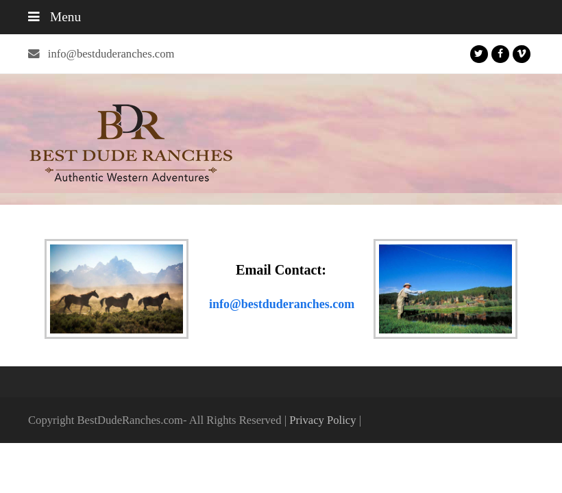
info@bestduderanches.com (111, 53)
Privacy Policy (322, 420)
